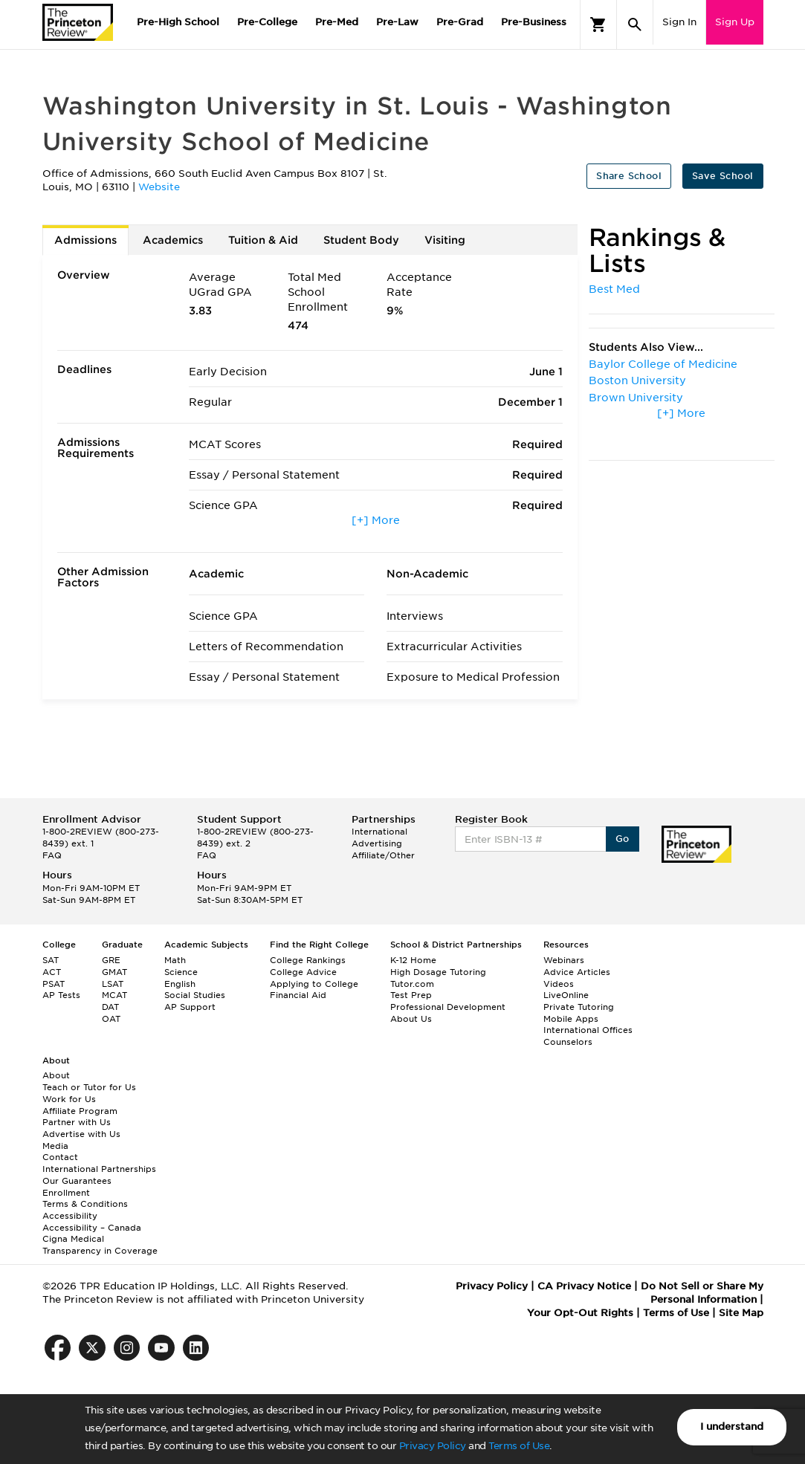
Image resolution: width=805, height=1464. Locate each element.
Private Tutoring (578, 1007)
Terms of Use (518, 1445)
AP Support (190, 1007)
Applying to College (314, 984)
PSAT (53, 984)
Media (55, 1146)
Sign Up (734, 21)
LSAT (112, 984)
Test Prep (411, 995)
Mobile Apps (570, 1019)
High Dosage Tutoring (438, 972)
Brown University (636, 398)
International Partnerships (99, 1169)
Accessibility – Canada (91, 1227)
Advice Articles (576, 972)
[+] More (376, 520)
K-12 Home (413, 960)
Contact (60, 1157)
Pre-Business (533, 21)
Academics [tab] (173, 240)
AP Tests (61, 995)
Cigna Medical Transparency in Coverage (100, 1245)
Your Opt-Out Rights (580, 1312)
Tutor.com (412, 984)
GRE (111, 960)
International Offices (588, 1030)
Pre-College (267, 21)
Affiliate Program (79, 1111)
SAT (50, 960)
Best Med (614, 289)
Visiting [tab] (444, 240)
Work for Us (69, 1099)
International (379, 831)
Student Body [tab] (361, 240)
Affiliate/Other (383, 855)
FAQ (52, 855)
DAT (110, 1007)
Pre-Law (397, 21)
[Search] (635, 24)
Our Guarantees (76, 1181)
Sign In (679, 21)
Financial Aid (298, 995)
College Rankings (308, 960)
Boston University (637, 380)
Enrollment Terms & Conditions (85, 1199)
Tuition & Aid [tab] (263, 240)
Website (159, 186)
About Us (411, 1019)
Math (175, 960)
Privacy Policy (432, 1445)
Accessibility (69, 1216)
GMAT (114, 972)
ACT (51, 972)
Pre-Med (336, 21)
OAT (111, 1019)
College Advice (303, 972)
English (179, 984)
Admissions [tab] (85, 240)
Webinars (563, 960)
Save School (722, 175)
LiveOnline (566, 995)
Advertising (377, 843)
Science (181, 972)
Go (622, 838)
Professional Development (447, 1007)
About (56, 1075)
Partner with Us (76, 1122)
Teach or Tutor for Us (89, 1087)
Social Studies (194, 995)
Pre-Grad (459, 21)
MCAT (114, 995)
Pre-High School (178, 21)
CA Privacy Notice (584, 1286)
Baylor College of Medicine (663, 364)
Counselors (567, 1042)
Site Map (741, 1312)
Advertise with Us (81, 1134)
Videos (558, 984)
